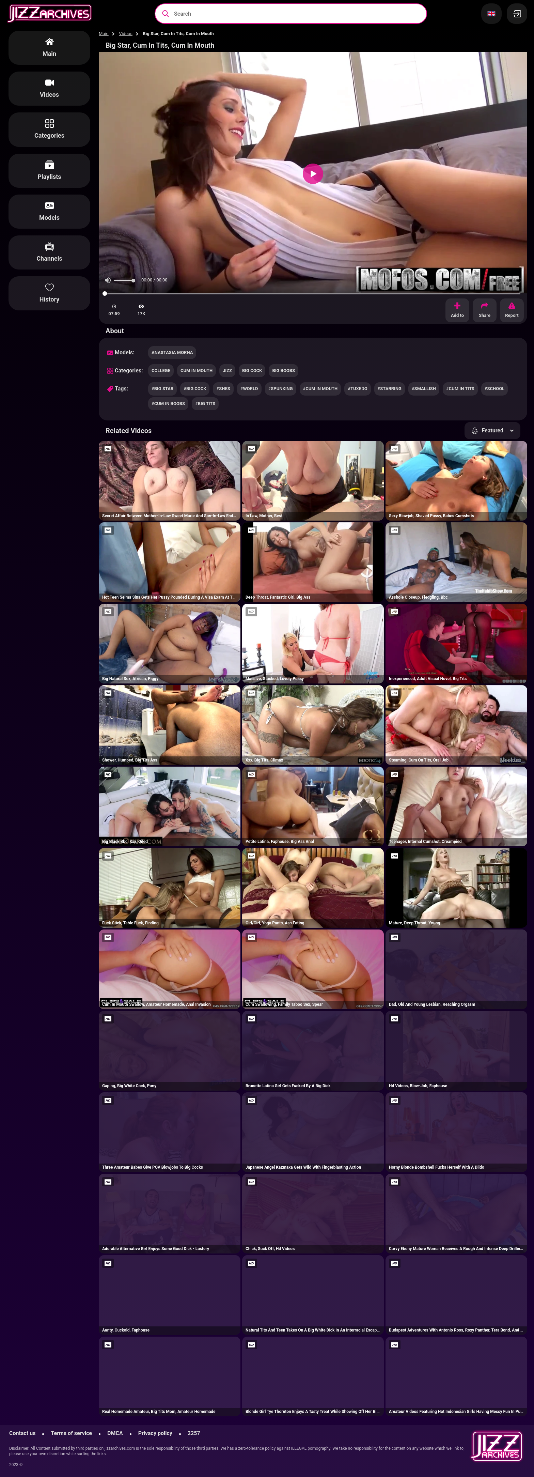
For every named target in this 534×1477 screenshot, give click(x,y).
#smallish (424, 388)
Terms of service (71, 1433)
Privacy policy (155, 1433)
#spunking (280, 388)
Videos (125, 33)
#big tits (205, 403)
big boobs (283, 370)
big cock (252, 370)
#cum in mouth (320, 388)
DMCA (115, 1433)
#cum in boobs (168, 403)
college (161, 370)
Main (104, 33)
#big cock (195, 388)
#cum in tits (460, 388)
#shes (223, 388)
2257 (194, 1433)
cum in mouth (196, 370)
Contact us (22, 1433)
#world (249, 388)
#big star (162, 388)
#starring (390, 388)
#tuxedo (357, 388)
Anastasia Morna (172, 352)
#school (494, 388)
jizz (227, 370)
